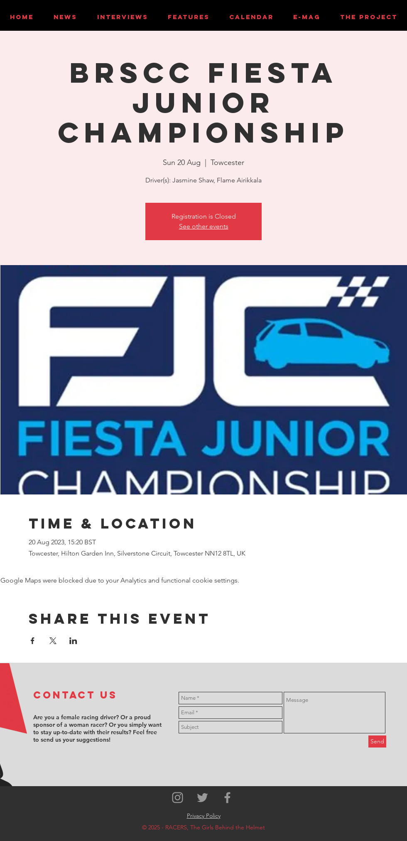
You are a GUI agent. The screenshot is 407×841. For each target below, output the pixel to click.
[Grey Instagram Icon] (177, 797)
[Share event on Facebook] (33, 640)
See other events (203, 226)
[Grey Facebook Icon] (227, 797)
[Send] (377, 741)
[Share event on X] (53, 640)
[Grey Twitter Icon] (202, 797)
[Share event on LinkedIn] (73, 640)
